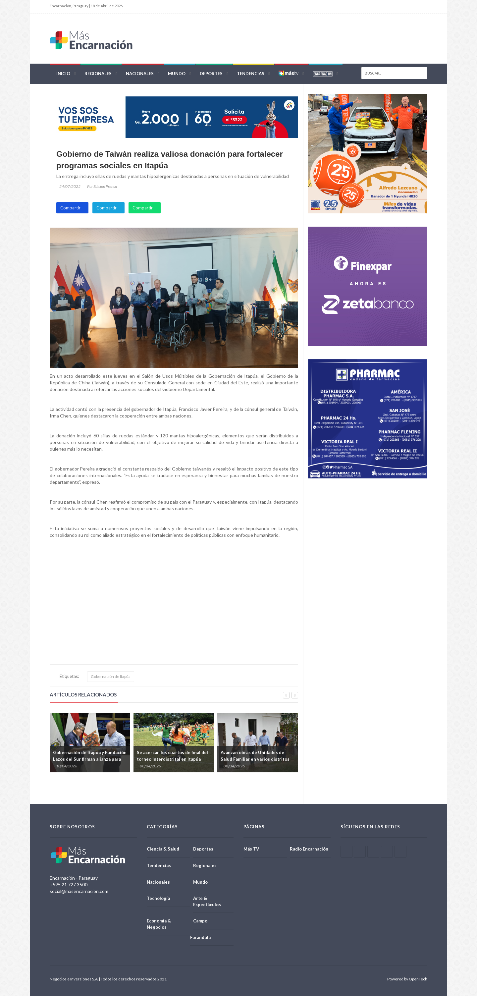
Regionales (98, 73)
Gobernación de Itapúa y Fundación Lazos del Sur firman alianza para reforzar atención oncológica (90, 759)
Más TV (251, 849)
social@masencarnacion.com (79, 891)
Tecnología (158, 898)
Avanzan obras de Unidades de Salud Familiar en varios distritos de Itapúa (255, 759)
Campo (200, 921)
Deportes (211, 73)
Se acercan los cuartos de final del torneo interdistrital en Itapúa (172, 756)
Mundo (177, 73)
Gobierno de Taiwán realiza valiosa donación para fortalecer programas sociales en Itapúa (169, 160)
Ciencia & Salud (163, 849)
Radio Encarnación (309, 849)
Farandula (200, 937)
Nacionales (140, 73)
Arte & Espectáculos (207, 902)
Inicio (63, 73)
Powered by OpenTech (407, 979)
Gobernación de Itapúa (111, 676)
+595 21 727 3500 (68, 885)
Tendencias (250, 73)
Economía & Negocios (159, 924)
